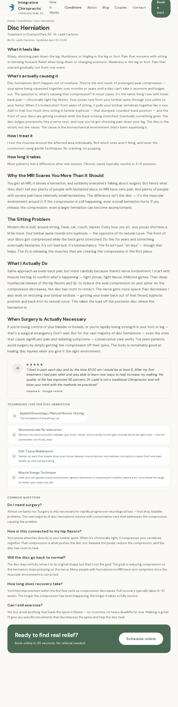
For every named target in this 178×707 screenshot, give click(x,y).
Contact (139, 7)
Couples (120, 7)
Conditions (73, 7)
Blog (105, 7)
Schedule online (141, 638)
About (92, 7)
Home (11, 21)
